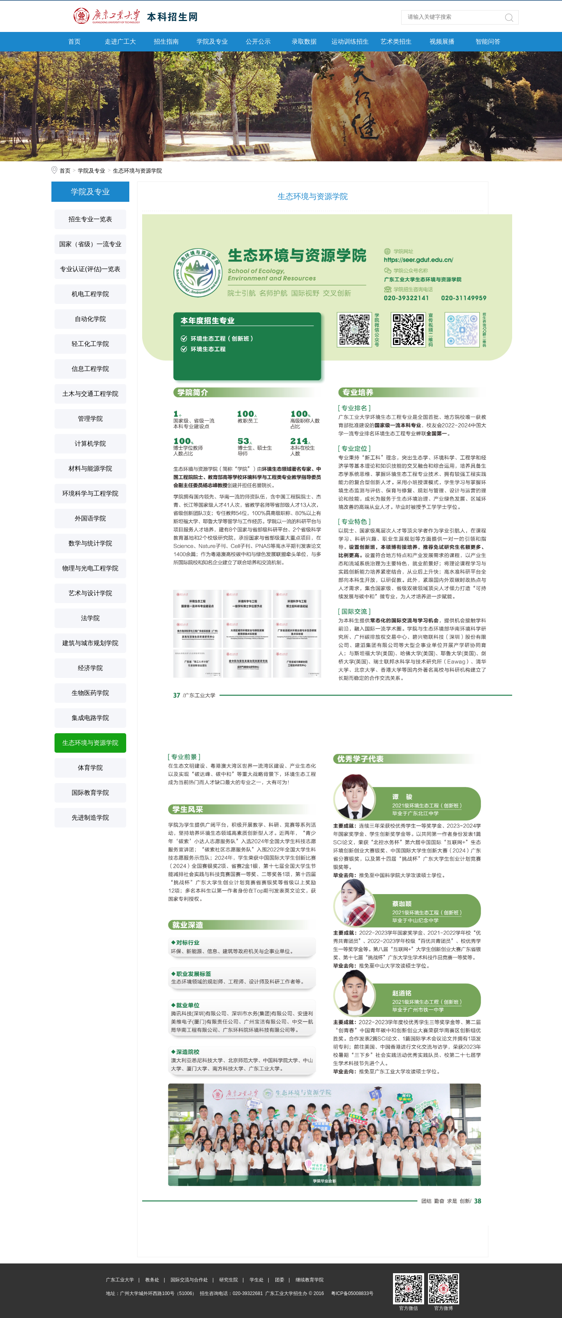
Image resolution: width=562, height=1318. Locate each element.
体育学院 (90, 767)
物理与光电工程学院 (90, 568)
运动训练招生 (350, 41)
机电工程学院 (90, 294)
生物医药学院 (90, 693)
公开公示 (258, 41)
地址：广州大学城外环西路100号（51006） (151, 1293)
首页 (74, 41)
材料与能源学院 (90, 468)
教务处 (152, 1280)
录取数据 (304, 41)
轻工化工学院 (90, 344)
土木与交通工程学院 (90, 393)
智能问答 (488, 41)
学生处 (257, 1280)
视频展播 (442, 41)
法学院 (90, 618)
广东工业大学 (120, 1280)
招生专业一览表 (90, 219)
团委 (279, 1280)
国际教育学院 (90, 792)
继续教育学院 (310, 1280)
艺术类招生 (396, 41)
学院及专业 (212, 41)
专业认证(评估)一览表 (90, 269)
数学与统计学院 (90, 543)
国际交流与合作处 (189, 1280)
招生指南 (166, 41)
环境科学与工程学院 (90, 493)
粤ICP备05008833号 (352, 1293)
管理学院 (90, 418)
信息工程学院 (90, 368)
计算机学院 (90, 443)
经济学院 (90, 668)
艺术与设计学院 (90, 593)
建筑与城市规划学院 (90, 643)
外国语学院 (90, 518)
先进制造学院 (90, 817)
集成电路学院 (90, 718)
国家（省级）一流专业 (90, 244)
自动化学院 (90, 319)
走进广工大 (120, 41)
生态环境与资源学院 (137, 171)
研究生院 (228, 1280)
